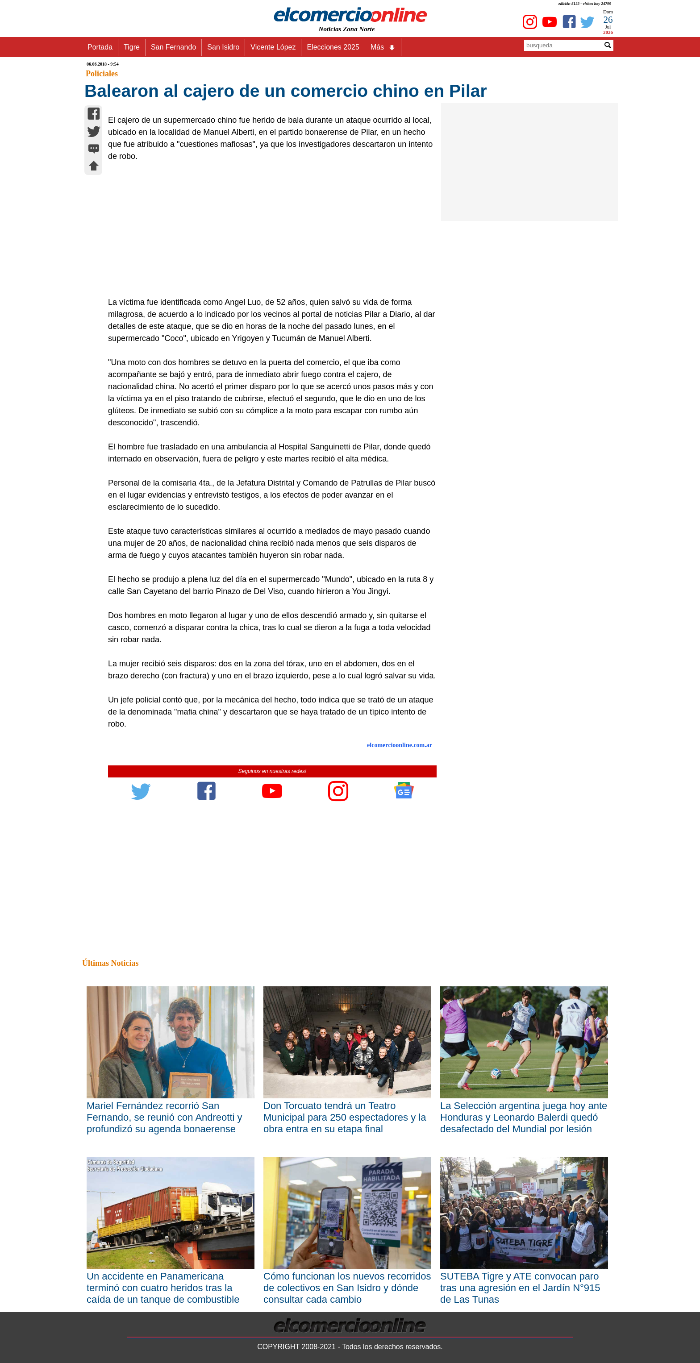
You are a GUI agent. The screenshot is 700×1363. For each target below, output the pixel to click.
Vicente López (273, 47)
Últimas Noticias (110, 963)
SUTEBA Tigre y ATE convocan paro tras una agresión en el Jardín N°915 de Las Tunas (520, 1288)
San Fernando (173, 47)
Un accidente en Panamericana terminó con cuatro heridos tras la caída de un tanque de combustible (163, 1288)
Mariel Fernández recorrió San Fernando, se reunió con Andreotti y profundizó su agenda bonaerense (164, 1117)
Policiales (102, 73)
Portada (100, 47)
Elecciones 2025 (333, 47)
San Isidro (223, 47)
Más (383, 47)
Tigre (132, 47)
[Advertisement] (267, 229)
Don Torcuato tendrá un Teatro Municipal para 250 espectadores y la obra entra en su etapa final (344, 1117)
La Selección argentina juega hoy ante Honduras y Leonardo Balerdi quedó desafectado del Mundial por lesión (523, 1117)
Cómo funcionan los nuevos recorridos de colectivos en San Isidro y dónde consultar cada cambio (347, 1288)
